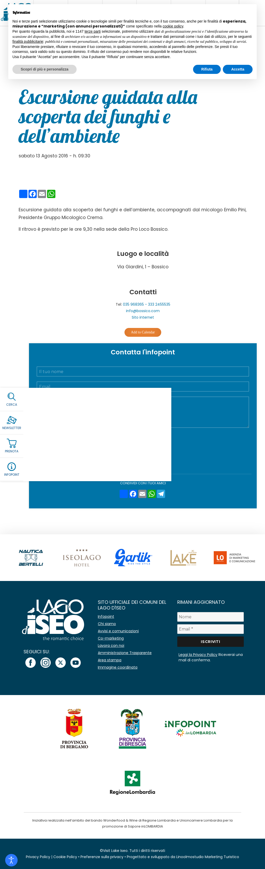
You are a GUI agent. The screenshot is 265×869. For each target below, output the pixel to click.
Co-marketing (111, 638)
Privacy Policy (156, 436)
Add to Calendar (143, 332)
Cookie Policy (65, 856)
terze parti (93, 31)
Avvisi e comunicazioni (118, 631)
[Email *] (210, 629)
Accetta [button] (237, 69)
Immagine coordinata (117, 667)
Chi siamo (107, 623)
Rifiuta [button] (207, 69)
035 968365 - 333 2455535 (146, 304)
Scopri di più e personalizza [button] (44, 69)
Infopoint (106, 616)
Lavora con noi (111, 645)
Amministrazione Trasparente (125, 652)
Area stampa (109, 660)
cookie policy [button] (173, 26)
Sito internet (143, 317)
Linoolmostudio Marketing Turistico (207, 856)
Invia (143, 459)
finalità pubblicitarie (27, 41)
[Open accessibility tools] (11, 860)
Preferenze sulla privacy (101, 856)
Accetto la (146, 436)
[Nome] (210, 617)
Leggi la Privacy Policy (198, 654)
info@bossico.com (143, 310)
